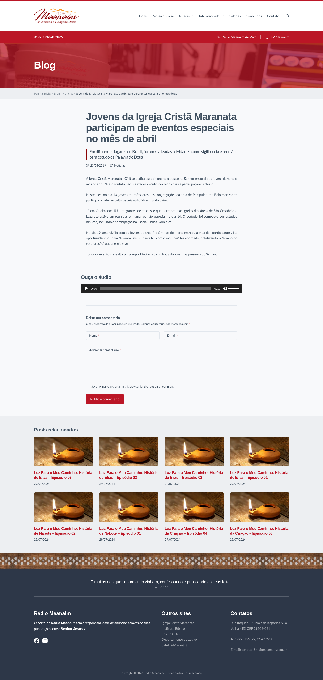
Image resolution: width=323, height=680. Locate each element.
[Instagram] (45, 640)
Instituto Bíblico (173, 628)
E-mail (172, 335)
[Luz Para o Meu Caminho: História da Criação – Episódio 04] (194, 507)
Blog (57, 93)
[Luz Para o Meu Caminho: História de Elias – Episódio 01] (259, 451)
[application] (161, 288)
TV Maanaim (276, 37)
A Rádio (187, 16)
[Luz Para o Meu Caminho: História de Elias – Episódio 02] (194, 451)
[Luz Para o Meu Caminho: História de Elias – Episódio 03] (128, 451)
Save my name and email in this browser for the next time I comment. (132, 386)
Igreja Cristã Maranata (178, 623)
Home (143, 16)
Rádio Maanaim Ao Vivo (236, 37)
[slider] (155, 288)
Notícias (67, 93)
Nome (94, 335)
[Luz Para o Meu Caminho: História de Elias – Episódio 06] (63, 451)
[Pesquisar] (287, 16)
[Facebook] (36, 640)
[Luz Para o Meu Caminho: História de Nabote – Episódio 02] (63, 507)
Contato (273, 16)
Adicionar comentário (105, 350)
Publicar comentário (104, 399)
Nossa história (163, 16)
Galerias (235, 16)
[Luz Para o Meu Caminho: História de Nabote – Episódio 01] (128, 507)
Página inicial (42, 93)
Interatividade (212, 16)
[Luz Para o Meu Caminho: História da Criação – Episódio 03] (259, 507)
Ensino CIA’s (171, 634)
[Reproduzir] (86, 288)
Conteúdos (254, 16)
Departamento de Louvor (180, 639)
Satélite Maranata (174, 645)
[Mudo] (225, 288)
